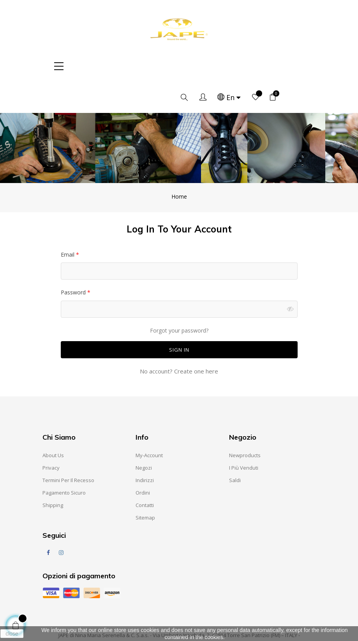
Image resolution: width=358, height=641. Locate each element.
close (11, 633)
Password (74, 261)
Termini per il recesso (68, 449)
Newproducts (245, 424)
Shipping (52, 473)
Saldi (235, 449)
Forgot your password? (179, 299)
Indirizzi (145, 449)
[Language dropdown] (256, 66)
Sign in (179, 318)
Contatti (145, 473)
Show (291, 278)
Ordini (143, 461)
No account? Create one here (179, 340)
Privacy (51, 436)
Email (68, 223)
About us (53, 424)
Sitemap (145, 486)
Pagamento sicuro (64, 461)
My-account (149, 424)
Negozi (144, 436)
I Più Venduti (243, 436)
